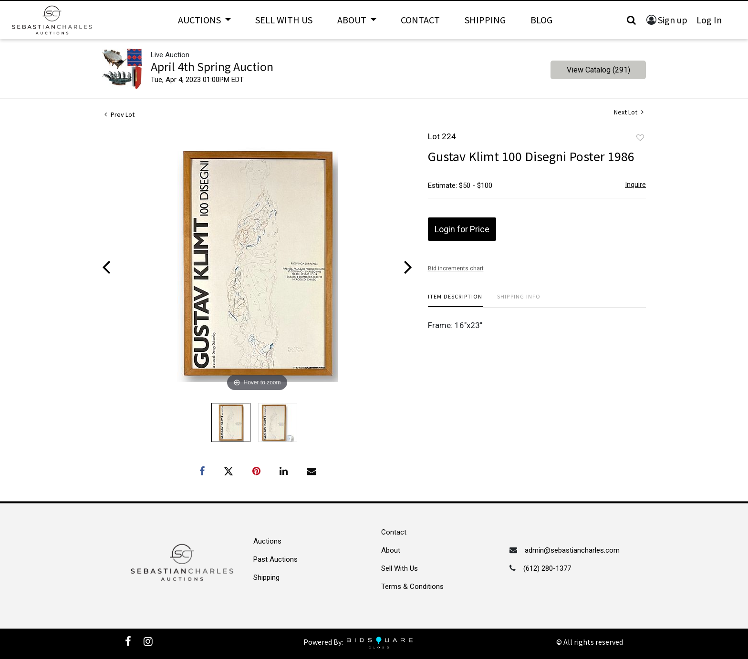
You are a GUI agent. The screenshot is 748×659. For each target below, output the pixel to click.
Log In (709, 20)
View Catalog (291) (598, 69)
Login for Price (462, 229)
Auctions (267, 541)
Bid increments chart (456, 268)
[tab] (455, 300)
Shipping (485, 20)
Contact (420, 20)
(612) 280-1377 (547, 568)
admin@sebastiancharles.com (572, 550)
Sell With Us (283, 20)
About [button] (352, 20)
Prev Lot (119, 114)
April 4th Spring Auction (212, 66)
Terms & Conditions (412, 586)
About (390, 550)
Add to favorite (640, 138)
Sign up (672, 20)
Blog (541, 20)
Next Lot (629, 112)
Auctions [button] (200, 20)
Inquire (635, 184)
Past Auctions (275, 559)
